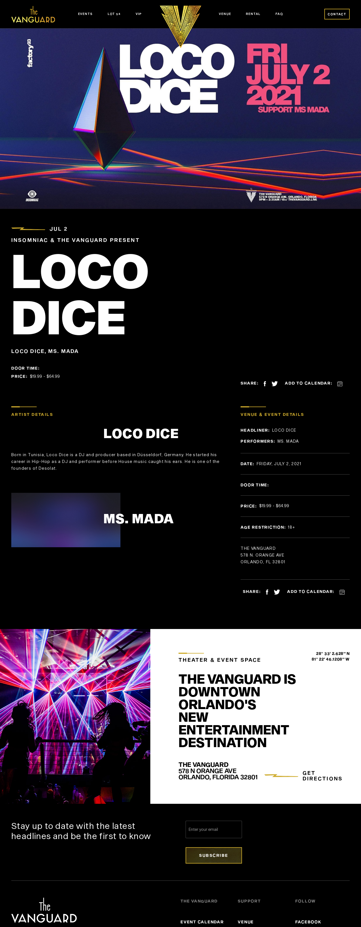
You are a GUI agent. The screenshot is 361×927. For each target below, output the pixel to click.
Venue (225, 14)
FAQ (279, 14)
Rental (253, 14)
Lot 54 (114, 14)
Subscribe (213, 855)
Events (85, 14)
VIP (139, 14)
